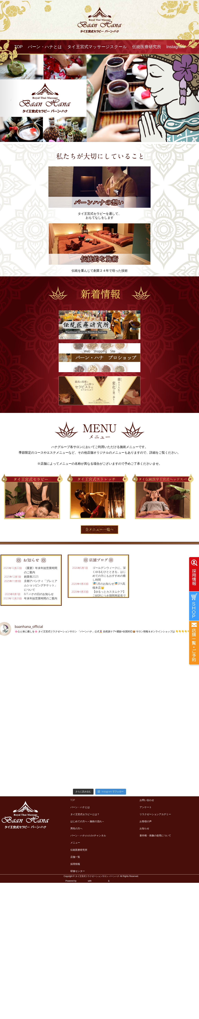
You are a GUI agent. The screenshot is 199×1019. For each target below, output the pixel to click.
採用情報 (75, 864)
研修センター (77, 871)
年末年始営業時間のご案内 (40, 598)
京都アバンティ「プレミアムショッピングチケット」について (40, 585)
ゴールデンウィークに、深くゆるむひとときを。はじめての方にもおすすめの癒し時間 (109, 574)
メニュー (75, 842)
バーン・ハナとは (80, 807)
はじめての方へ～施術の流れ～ (87, 821)
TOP (72, 800)
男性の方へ (76, 828)
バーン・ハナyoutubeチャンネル (88, 835)
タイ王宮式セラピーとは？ (84, 814)
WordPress (82, 881)
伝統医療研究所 (78, 849)
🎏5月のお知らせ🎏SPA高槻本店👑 (108, 586)
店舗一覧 (75, 856)
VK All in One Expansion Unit (123, 881)
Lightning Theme (100, 881)
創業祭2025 (31, 576)
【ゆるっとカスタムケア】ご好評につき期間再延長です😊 (109, 595)
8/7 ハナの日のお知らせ (39, 594)
